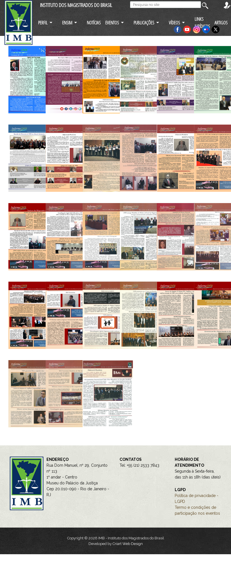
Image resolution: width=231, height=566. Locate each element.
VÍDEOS (174, 22)
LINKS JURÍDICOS (202, 22)
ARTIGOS (221, 22)
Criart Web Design (128, 544)
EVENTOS (112, 22)
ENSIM (67, 22)
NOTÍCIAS (94, 22)
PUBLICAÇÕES (144, 22)
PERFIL (43, 22)
